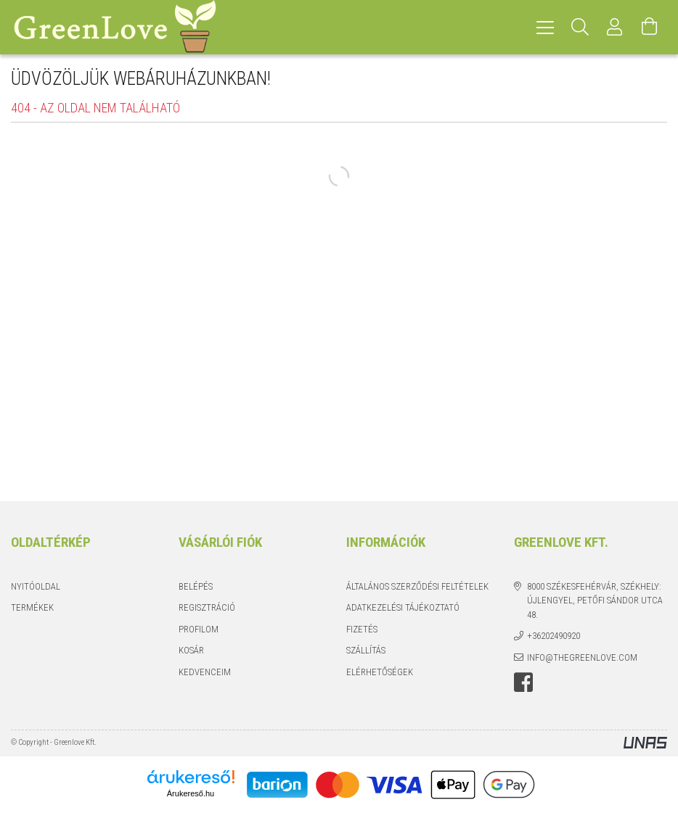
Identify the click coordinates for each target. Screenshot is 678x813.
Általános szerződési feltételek (417, 586)
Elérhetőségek (379, 672)
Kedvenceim (205, 672)
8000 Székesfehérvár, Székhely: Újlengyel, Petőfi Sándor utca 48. (595, 600)
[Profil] (614, 27)
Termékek (32, 607)
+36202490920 (553, 635)
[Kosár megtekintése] (649, 27)
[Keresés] (580, 27)
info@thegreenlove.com (582, 657)
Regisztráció (207, 607)
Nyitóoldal (35, 586)
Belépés (196, 586)
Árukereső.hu (190, 793)
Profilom (198, 629)
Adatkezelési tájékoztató (403, 607)
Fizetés (361, 629)
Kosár (191, 650)
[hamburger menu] (545, 27)
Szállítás (365, 650)
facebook (523, 682)
